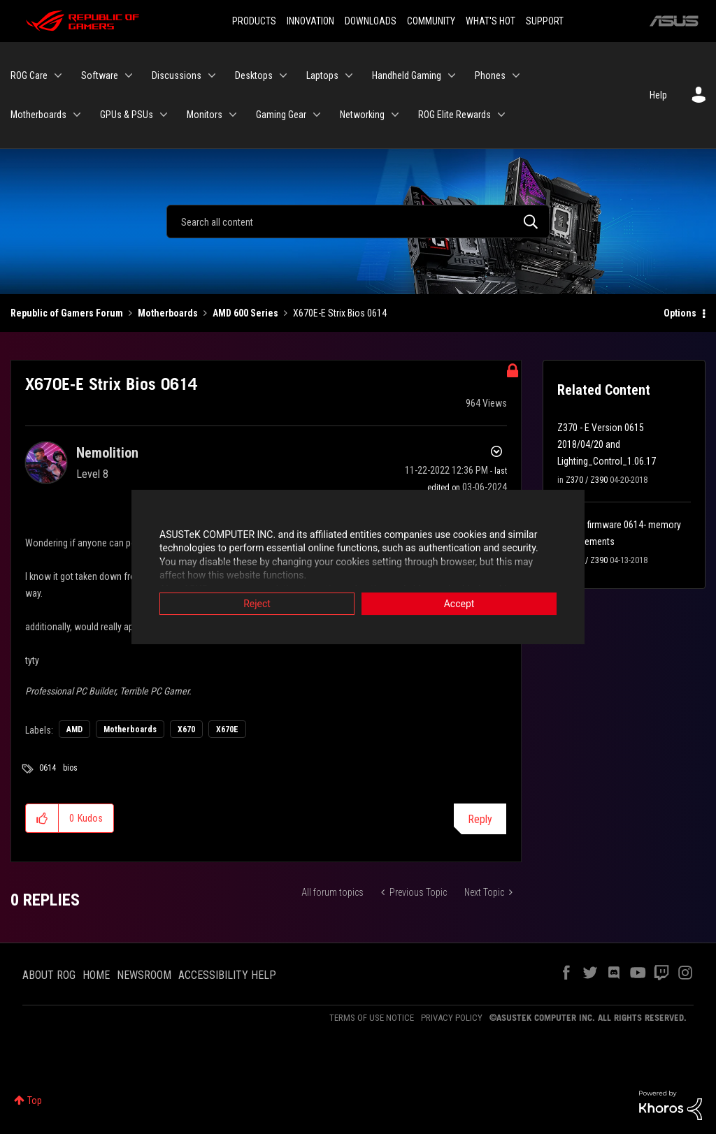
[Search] (358, 221)
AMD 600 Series (245, 313)
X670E (227, 729)
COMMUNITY (431, 21)
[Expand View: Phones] (516, 75)
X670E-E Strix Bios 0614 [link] (340, 313)
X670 (186, 729)
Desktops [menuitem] (254, 75)
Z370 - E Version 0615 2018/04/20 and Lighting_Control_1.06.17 (606, 444)
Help (658, 95)
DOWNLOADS (370, 21)
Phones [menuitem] (490, 75)
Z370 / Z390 (587, 480)
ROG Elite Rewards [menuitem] (454, 114)
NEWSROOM (144, 975)
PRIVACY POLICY (451, 1017)
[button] (42, 818)
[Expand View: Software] (129, 75)
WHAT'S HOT (490, 21)
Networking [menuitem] (362, 114)
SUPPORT (545, 21)
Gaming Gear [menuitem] (281, 114)
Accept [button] (459, 604)
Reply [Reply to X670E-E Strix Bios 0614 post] (480, 819)
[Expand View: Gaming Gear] (317, 114)
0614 (47, 768)
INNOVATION (310, 21)
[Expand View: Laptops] (349, 75)
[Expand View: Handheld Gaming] (452, 75)
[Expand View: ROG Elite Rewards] (501, 114)
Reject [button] (257, 604)
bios (70, 768)
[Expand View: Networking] (395, 114)
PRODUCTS (254, 21)
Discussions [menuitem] (176, 75)
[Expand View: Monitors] (233, 114)
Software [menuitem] (99, 75)
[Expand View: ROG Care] (58, 75)
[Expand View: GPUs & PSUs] (164, 114)
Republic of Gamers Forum (66, 313)
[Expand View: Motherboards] (77, 114)
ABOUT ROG (49, 975)
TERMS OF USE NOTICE (371, 1017)
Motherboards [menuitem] (38, 114)
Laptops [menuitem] (322, 75)
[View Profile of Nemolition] (107, 452)
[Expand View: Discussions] (212, 75)
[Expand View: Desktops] (283, 75)
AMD (74, 729)
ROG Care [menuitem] (29, 75)
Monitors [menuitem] (204, 114)
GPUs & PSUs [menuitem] (126, 114)
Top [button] (34, 1100)
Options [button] (680, 313)
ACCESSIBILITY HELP (227, 975)
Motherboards (168, 313)
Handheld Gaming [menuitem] (406, 75)
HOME (96, 975)
